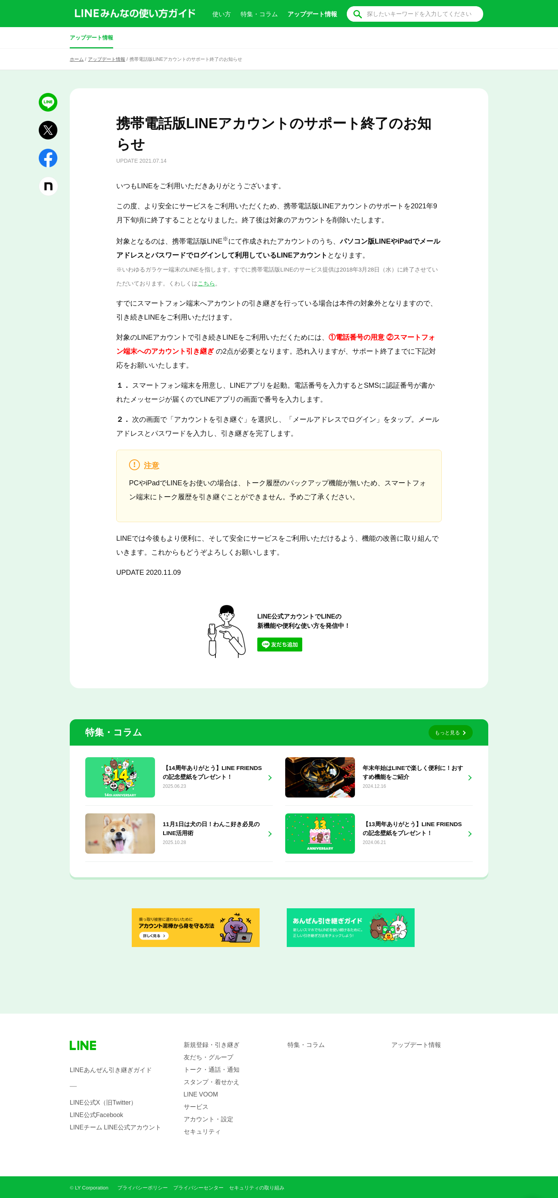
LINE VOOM (201, 1094)
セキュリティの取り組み (256, 1188)
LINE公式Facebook (96, 1115)
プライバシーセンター (198, 1188)
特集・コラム (259, 14)
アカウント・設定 (208, 1119)
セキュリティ (202, 1131)
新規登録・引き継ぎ (211, 1045)
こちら (206, 283)
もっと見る (447, 733)
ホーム (77, 59)
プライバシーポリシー (142, 1188)
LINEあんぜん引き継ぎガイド (111, 1070)
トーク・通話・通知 (211, 1069)
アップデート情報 (91, 37)
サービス (196, 1106)
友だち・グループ (208, 1057)
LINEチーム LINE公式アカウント (115, 1127)
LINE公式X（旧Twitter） (103, 1102)
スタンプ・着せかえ (211, 1082)
